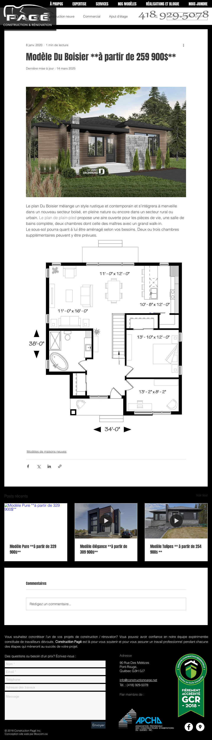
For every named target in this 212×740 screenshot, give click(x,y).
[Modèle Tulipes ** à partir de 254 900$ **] (176, 520)
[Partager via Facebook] (28, 466)
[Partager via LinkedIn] (49, 466)
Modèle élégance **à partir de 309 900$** (103, 549)
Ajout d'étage (118, 16)
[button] (79, 4)
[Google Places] (200, 727)
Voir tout (202, 495)
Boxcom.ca (41, 733)
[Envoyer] (98, 725)
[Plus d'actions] (183, 45)
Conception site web (17, 733)
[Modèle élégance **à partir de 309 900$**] (106, 520)
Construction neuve (60, 16)
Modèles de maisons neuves (46, 451)
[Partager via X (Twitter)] (39, 466)
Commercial (91, 16)
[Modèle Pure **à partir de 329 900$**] (36, 520)
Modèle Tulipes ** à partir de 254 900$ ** (175, 549)
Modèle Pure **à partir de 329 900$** (33, 549)
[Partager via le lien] (60, 466)
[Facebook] (189, 727)
